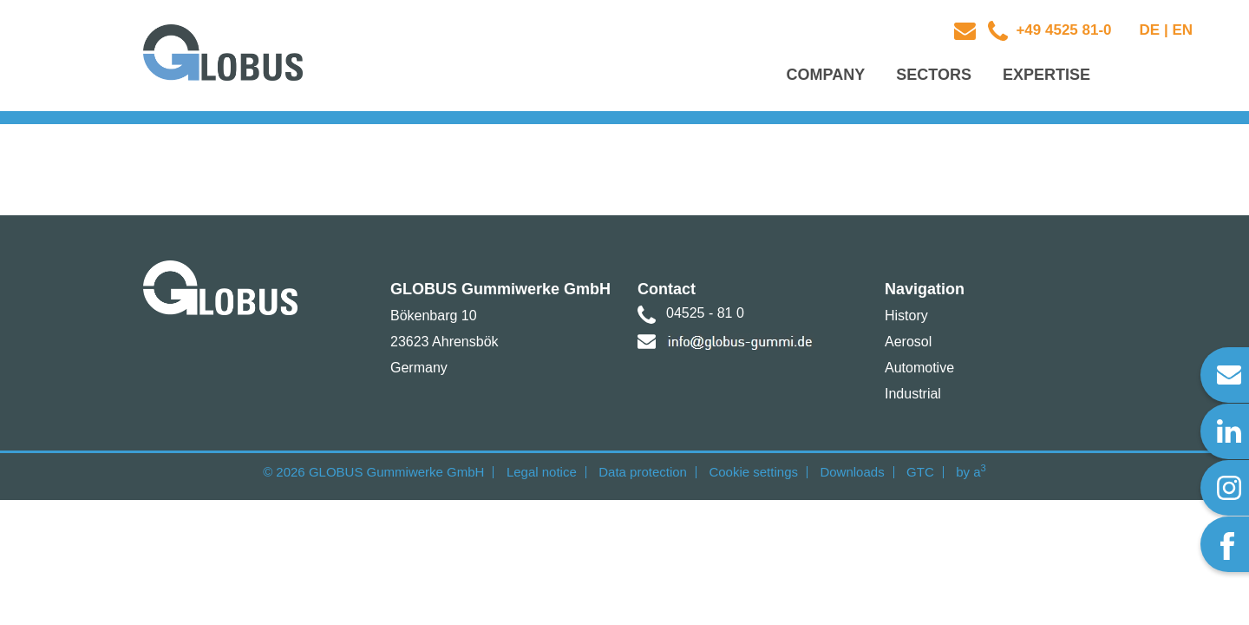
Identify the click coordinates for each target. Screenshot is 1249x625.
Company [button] (826, 74)
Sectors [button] (933, 74)
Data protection (642, 471)
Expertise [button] (1046, 74)
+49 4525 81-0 (1062, 30)
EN (1182, 30)
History (906, 315)
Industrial (913, 393)
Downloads (852, 471)
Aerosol (908, 341)
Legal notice (542, 471)
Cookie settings (753, 471)
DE (1150, 30)
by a (971, 471)
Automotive (919, 367)
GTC (920, 471)
